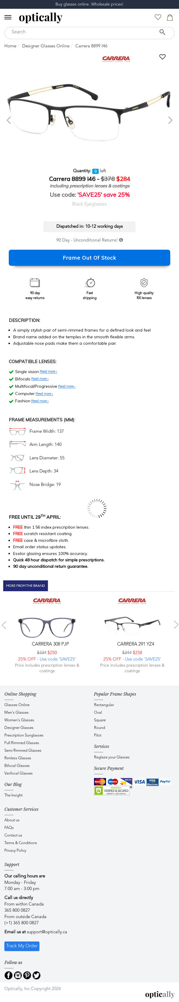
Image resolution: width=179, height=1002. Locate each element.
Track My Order (22, 946)
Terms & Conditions (20, 843)
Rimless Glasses (17, 758)
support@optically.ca (47, 932)
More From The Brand (25, 586)
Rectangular (104, 705)
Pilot (97, 735)
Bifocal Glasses (17, 766)
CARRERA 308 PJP (50, 644)
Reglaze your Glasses (112, 757)
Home (10, 46)
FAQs (9, 828)
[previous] (9, 120)
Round (99, 728)
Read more (48, 371)
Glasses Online (16, 705)
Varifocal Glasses (18, 773)
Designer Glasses (19, 728)
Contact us (13, 835)
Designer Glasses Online (45, 46)
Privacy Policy (15, 851)
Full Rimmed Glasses (21, 743)
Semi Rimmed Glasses (22, 751)
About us (12, 820)
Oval (98, 713)
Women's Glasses (19, 720)
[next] (169, 120)
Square (100, 720)
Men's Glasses (16, 713)
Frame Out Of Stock (89, 257)
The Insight (13, 795)
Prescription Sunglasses (24, 735)
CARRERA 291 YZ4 (135, 644)
